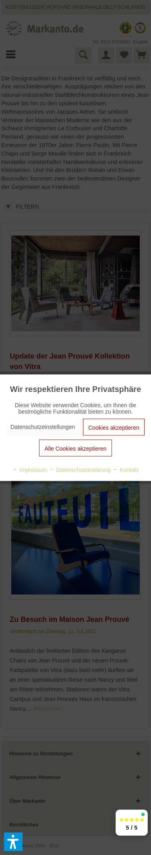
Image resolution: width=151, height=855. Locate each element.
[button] (13, 841)
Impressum (29, 469)
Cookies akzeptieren (113, 427)
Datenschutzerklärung (80, 469)
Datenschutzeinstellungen (42, 426)
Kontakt (125, 469)
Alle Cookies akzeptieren (75, 448)
